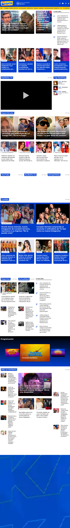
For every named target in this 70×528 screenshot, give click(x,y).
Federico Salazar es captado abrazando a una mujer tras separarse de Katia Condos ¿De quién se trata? (8, 158)
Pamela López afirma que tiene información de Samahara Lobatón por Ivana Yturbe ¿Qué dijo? (43, 158)
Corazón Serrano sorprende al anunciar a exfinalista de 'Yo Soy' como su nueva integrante (51, 229)
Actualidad (22, 8)
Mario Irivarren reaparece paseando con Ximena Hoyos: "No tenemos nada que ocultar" (46, 329)
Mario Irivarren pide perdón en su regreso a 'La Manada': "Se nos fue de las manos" (61, 158)
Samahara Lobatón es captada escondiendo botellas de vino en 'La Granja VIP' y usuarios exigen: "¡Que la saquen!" (26, 66)
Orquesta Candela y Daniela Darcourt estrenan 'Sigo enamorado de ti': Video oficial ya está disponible (61, 258)
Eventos (56, 8)
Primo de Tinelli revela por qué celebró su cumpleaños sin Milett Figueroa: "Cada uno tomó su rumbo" (64, 415)
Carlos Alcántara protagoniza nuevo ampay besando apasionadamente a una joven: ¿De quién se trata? (61, 66)
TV (61, 8)
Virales (36, 8)
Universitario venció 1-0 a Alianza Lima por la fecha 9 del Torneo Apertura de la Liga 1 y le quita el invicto (8, 299)
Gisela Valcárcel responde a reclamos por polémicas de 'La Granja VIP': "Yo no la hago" (16, 133)
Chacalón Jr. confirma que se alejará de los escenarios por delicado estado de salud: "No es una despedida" (34, 389)
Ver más (50, 77)
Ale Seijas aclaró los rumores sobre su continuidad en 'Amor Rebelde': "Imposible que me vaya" (25, 415)
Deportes (30, 8)
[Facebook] (59, 3)
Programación (49, 8)
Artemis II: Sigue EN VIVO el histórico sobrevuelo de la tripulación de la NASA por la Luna (25, 299)
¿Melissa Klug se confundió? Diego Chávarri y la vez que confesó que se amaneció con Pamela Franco (63, 29)
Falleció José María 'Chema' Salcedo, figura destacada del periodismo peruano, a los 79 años (30, 326)
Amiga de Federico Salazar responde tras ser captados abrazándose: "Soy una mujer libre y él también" (15, 27)
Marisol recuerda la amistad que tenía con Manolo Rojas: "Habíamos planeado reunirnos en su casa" (44, 66)
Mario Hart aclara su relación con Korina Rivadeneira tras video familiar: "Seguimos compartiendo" (12, 406)
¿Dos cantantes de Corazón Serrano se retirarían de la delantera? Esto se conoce (62, 19)
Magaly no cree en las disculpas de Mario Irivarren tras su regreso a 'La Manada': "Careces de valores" (43, 21)
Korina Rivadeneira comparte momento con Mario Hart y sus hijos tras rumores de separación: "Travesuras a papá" (65, 398)
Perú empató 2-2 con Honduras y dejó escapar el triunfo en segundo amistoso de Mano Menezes (11, 326)
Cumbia (6, 8)
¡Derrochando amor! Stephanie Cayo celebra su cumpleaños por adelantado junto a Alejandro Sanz (8, 66)
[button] (61, 352)
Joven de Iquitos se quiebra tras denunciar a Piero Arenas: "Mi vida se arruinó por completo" (45, 296)
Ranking (41, 8)
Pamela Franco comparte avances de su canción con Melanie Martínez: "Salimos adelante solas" (12, 421)
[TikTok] (68, 3)
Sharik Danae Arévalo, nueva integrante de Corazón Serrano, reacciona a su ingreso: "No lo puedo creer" (15, 230)
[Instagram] (65, 3)
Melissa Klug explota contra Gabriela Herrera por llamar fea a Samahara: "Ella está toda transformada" (45, 307)
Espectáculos (14, 8)
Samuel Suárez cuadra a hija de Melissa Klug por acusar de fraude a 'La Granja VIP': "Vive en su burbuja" (26, 158)
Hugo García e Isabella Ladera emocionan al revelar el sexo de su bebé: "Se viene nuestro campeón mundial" (12, 437)
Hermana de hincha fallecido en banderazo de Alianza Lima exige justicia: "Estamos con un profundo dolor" (29, 312)
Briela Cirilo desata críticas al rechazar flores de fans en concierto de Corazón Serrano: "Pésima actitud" (26, 258)
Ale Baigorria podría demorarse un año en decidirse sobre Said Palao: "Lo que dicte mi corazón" (52, 133)
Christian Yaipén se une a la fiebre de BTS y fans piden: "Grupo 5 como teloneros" (43, 415)
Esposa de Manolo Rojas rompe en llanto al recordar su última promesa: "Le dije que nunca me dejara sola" (62, 40)
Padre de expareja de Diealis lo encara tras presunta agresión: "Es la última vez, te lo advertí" (12, 392)
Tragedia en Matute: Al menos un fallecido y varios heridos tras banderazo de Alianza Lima (12, 311)
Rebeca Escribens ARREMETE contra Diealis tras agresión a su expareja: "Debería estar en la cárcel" (12, 378)
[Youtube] (63, 3)
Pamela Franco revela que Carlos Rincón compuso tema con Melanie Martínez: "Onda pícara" (43, 258)
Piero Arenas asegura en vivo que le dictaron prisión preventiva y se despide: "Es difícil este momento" (65, 431)
